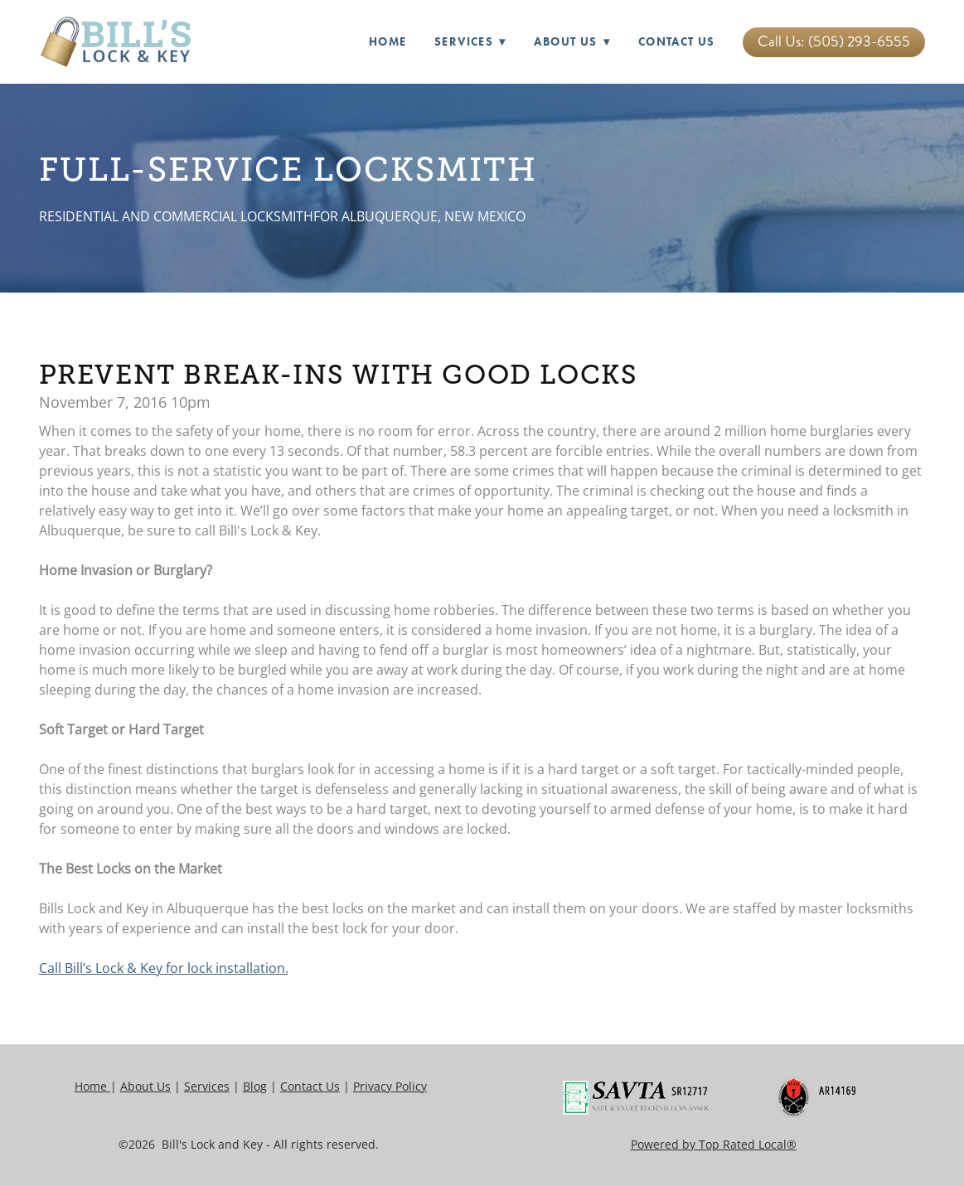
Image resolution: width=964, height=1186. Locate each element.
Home (388, 42)
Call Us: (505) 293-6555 (834, 41)
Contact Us (676, 42)
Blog (255, 1086)
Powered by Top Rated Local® (714, 1144)
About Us (572, 42)
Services (207, 1086)
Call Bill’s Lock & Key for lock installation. (163, 968)
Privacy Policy (390, 1086)
